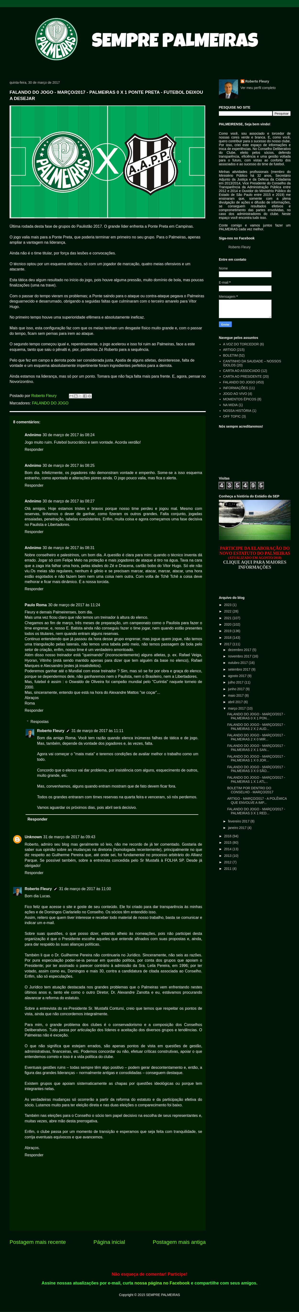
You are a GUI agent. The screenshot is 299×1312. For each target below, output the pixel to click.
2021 (228, 618)
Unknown (33, 837)
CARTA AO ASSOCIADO (241, 371)
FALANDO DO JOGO (50, 403)
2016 (228, 836)
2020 (228, 624)
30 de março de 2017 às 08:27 (68, 501)
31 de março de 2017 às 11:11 (97, 731)
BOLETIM (230, 355)
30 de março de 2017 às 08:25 (68, 465)
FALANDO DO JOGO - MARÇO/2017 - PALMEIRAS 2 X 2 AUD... (256, 727)
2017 (228, 644)
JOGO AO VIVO (235, 394)
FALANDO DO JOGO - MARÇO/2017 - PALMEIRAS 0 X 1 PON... (256, 716)
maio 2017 (236, 695)
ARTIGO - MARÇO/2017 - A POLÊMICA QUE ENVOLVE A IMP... (257, 801)
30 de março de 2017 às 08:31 (68, 548)
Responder (34, 449)
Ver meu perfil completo (258, 88)
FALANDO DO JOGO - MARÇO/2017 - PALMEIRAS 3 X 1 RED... (256, 811)
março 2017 (237, 708)
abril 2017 (236, 702)
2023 (228, 605)
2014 (228, 849)
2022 (228, 611)
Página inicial (109, 1242)
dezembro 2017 (240, 650)
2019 (228, 631)
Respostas (40, 722)
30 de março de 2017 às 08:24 (68, 435)
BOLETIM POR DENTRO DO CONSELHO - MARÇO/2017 (250, 790)
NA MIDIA (230, 405)
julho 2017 (236, 682)
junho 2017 (236, 689)
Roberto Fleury (50, 731)
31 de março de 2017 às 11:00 (85, 889)
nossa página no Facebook (162, 1283)
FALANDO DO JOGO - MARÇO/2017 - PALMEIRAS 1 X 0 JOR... (256, 758)
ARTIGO (229, 350)
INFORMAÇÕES (235, 388)
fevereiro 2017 (239, 821)
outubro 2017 (238, 663)
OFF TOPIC (232, 416)
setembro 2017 (239, 669)
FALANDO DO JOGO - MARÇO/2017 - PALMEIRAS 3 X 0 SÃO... (256, 769)
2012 (228, 862)
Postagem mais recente (38, 1242)
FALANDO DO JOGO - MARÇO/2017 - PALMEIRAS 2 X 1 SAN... (256, 748)
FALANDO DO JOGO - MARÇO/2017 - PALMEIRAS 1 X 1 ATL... (256, 779)
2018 (228, 637)
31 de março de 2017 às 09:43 (69, 837)
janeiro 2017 (237, 828)
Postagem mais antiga (179, 1242)
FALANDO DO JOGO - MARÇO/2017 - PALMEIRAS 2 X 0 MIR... (256, 737)
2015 (228, 842)
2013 (228, 856)
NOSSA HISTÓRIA (237, 411)
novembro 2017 (240, 656)
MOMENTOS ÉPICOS (239, 399)
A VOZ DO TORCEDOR (241, 344)
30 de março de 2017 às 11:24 (74, 605)
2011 (228, 869)
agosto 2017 (237, 676)
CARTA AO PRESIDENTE (242, 376)
